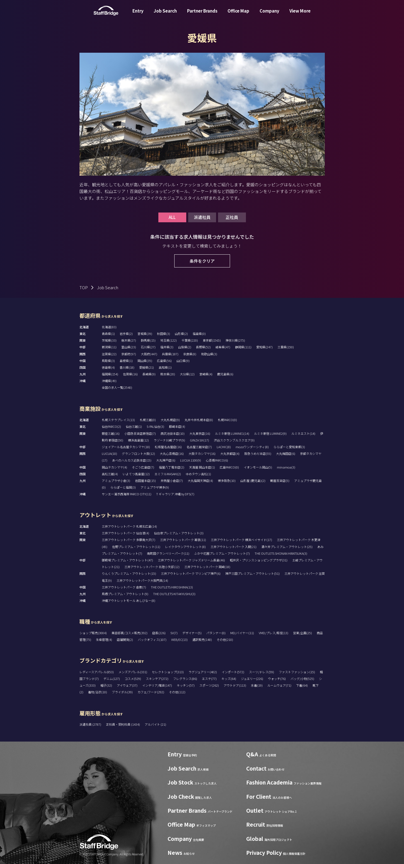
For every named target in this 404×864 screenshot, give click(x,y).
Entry (138, 15)
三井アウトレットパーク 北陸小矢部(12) (152, 566)
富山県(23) (128, 347)
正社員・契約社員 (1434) (123, 724)
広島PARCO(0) (229, 467)
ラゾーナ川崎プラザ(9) (169, 440)
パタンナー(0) (216, 633)
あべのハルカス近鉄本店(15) (131, 460)
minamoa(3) (286, 467)
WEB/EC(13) (179, 639)
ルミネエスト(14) (303, 433)
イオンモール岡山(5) (258, 467)
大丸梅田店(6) (285, 453)
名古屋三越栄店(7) (199, 447)
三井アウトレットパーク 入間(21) (234, 546)
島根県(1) (126, 360)
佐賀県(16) (130, 374)
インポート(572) (233, 672)
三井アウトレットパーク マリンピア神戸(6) (191, 573)
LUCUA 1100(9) (190, 460)
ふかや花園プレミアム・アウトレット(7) (222, 553)
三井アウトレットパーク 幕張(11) (183, 539)
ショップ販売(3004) (93, 633)
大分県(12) (187, 374)
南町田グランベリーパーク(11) (168, 553)
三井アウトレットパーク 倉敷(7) (124, 587)
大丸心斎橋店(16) (172, 453)
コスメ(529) (133, 678)
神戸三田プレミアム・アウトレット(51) (252, 573)
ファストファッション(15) (297, 672)
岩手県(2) (126, 333)
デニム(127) (111, 678)
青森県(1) (108, 333)
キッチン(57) (186, 685)
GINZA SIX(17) (199, 440)
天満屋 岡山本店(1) (202, 467)
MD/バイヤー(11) (242, 633)
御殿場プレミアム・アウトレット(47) (127, 560)
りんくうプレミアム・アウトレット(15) (129, 573)
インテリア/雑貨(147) (157, 685)
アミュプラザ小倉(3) (116, 480)
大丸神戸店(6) (165, 460)
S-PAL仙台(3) (155, 426)
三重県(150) (285, 347)
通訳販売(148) (202, 639)
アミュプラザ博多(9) (155, 487)
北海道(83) (109, 327)
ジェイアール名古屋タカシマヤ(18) (126, 447)
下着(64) (302, 685)
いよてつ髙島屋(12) (136, 474)
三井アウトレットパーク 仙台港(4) (125, 533)
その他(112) (177, 692)
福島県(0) (199, 333)
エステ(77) (209, 678)
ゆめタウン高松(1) (198, 474)
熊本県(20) (167, 374)
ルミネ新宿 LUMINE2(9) (270, 433)
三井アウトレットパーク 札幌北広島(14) (129, 526)
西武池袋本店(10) (173, 433)
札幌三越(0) (148, 419)
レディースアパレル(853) (96, 672)
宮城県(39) (144, 333)
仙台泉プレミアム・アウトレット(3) (179, 533)
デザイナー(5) (192, 633)
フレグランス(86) (185, 678)
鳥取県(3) (108, 360)
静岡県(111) (243, 347)
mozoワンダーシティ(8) (252, 447)
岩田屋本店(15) (145, 480)
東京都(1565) (212, 340)
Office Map (238, 15)
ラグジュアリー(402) (202, 672)
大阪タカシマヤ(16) (202, 453)
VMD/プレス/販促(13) (273, 633)
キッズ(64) (228, 678)
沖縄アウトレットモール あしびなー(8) (128, 600)
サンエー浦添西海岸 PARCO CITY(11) (126, 494)
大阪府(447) (149, 354)
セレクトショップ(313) (168, 672)
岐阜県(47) (223, 347)
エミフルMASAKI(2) (167, 474)
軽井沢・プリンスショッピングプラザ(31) (258, 560)
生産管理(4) (104, 639)
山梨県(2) (184, 347)
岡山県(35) (144, 360)
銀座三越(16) (111, 433)
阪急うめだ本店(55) (257, 453)
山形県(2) (181, 333)
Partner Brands (202, 15)
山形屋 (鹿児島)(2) (252, 480)
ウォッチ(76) (277, 678)
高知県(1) (165, 367)
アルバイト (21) (155, 724)
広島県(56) (164, 360)
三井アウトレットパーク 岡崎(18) (207, 566)
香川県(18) (127, 367)
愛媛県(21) (146, 367)
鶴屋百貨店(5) (279, 480)
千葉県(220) (190, 340)
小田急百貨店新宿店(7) (140, 433)
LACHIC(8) (224, 447)
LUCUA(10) (109, 453)
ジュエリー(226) (252, 678)
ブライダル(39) (122, 692)
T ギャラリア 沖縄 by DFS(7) (175, 494)
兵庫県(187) (170, 354)
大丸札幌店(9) (170, 419)
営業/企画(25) (302, 633)
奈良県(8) (189, 354)
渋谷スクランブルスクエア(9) (234, 440)
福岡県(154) (110, 374)
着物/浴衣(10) (97, 692)
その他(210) (225, 639)
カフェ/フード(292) (150, 692)
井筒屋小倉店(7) (172, 480)
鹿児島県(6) (225, 374)
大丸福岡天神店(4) (200, 480)
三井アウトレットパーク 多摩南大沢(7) (128, 539)
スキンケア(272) (157, 678)
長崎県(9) (149, 374)
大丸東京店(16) (199, 433)
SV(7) (174, 633)
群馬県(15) (148, 340)
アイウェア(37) (127, 685)
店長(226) (159, 633)
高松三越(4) (110, 474)
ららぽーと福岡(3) (123, 487)
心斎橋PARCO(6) (217, 460)
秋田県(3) (163, 333)
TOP (83, 287)
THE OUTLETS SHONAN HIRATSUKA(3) (281, 553)
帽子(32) (106, 685)
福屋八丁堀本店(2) (171, 467)
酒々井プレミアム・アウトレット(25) (287, 546)
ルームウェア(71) (279, 685)
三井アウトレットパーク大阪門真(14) (142, 580)
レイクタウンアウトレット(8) (185, 546)
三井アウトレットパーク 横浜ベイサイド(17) (241, 539)
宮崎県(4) (205, 374)
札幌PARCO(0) (227, 419)
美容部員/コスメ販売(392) (129, 633)
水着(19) (257, 685)
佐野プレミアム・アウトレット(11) (136, 546)
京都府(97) (128, 354)
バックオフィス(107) (152, 639)
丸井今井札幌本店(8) (199, 419)
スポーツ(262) (209, 685)
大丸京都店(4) (230, 453)
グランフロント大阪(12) (138, 453)
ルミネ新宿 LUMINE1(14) (232, 433)
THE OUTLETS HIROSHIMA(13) (172, 587)
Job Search (165, 15)
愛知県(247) (264, 347)
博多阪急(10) (227, 480)
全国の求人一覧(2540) (117, 387)
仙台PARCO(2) (111, 426)
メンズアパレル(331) (132, 672)
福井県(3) (166, 347)
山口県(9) (183, 360)
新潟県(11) (109, 347)
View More (300, 15)
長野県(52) (203, 347)
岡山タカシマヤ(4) (114, 467)
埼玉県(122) (168, 340)
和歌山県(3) (209, 354)
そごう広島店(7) (143, 467)
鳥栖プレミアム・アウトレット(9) (125, 594)
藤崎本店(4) (177, 426)
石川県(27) (148, 347)
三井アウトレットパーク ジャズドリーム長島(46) (191, 560)
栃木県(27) (128, 340)
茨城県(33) (109, 340)
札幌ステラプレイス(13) (118, 419)
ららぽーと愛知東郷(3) (289, 447)
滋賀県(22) (109, 354)
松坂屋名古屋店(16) (168, 447)
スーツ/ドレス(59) (261, 672)
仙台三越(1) (134, 426)
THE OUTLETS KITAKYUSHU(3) (174, 594)
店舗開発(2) (125, 639)
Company (269, 15)
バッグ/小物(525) (302, 678)
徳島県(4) (108, 367)
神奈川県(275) (235, 340)
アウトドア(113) (235, 685)
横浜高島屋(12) (138, 440)
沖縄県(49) (109, 380)
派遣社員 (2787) (90, 724)
